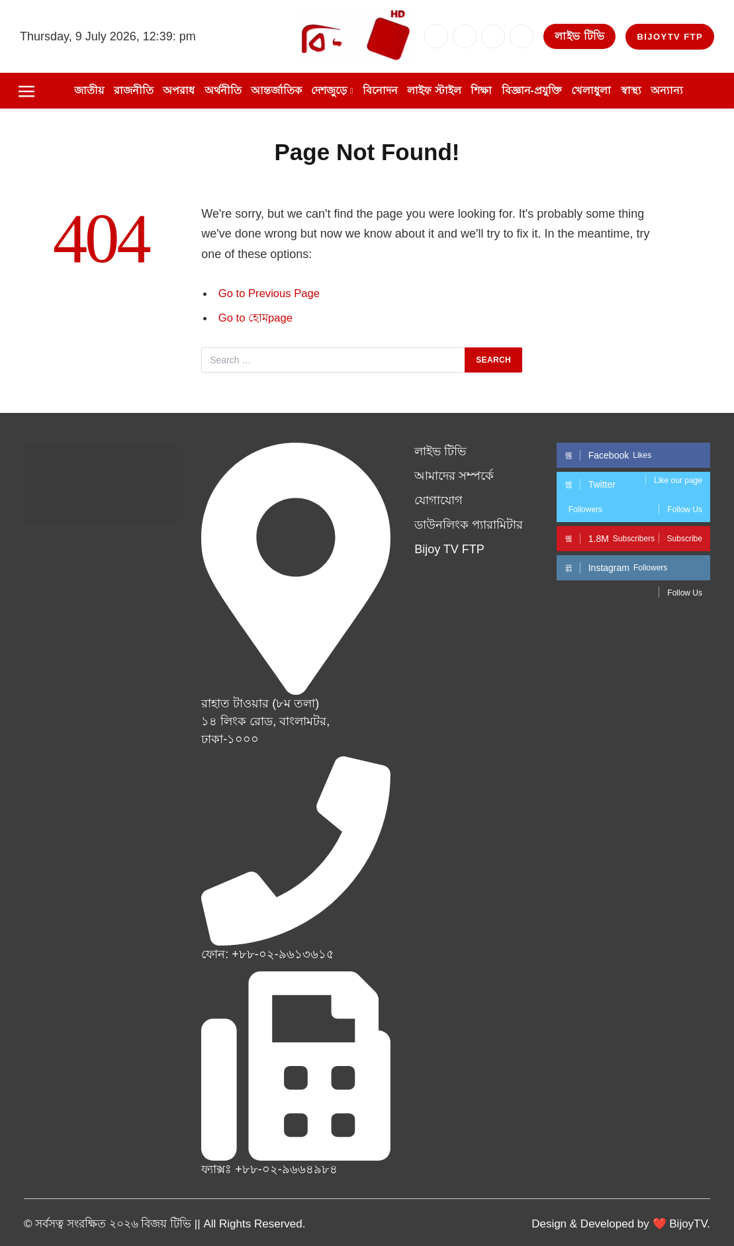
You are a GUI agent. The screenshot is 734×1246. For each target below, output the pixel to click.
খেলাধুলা (591, 90)
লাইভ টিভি (579, 36)
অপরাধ (179, 90)
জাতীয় (89, 90)
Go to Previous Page (269, 293)
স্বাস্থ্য (631, 90)
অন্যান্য (667, 90)
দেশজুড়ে (329, 90)
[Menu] (26, 91)
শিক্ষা (481, 90)
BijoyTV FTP (670, 37)
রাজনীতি (134, 90)
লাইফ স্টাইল (434, 90)
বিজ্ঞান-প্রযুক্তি (532, 90)
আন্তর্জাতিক (276, 90)
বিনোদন (380, 90)
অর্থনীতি (223, 90)
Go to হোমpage (255, 318)
